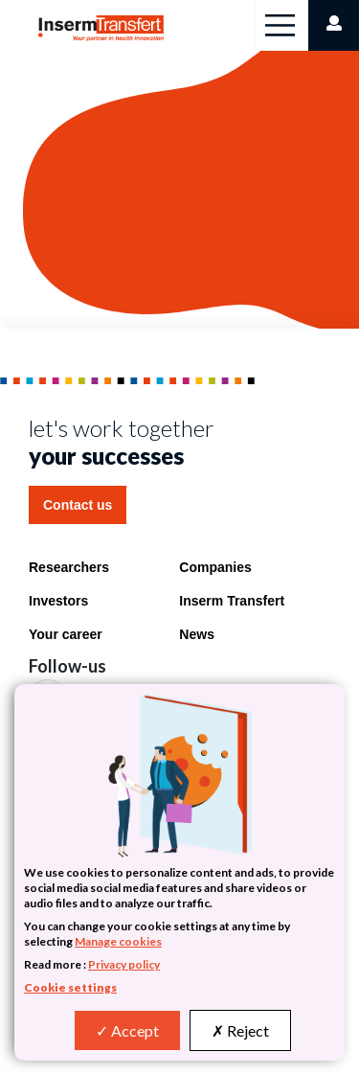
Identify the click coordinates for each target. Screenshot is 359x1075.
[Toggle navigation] (280, 25)
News (196, 634)
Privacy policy (124, 964)
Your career (65, 634)
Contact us (77, 505)
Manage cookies (118, 941)
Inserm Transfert (231, 600)
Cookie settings (70, 987)
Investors (58, 600)
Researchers (69, 567)
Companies (215, 567)
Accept (127, 1030)
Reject (240, 1030)
